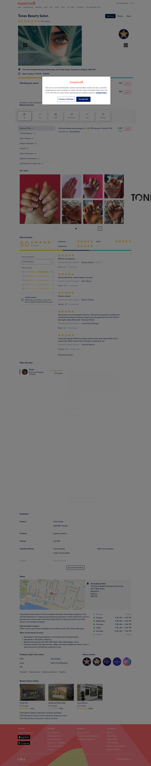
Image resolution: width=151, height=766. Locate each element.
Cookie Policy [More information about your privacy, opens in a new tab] (101, 93)
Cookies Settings (66, 99)
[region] (76, 90)
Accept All (83, 99)
